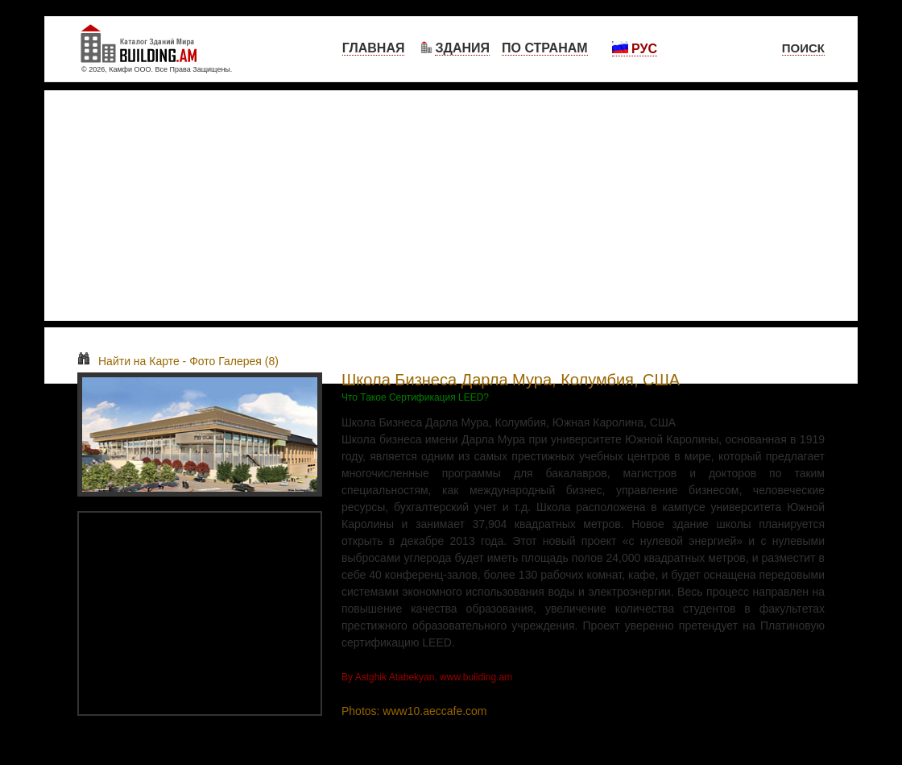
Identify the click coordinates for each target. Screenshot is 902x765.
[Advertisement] (451, 205)
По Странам (545, 48)
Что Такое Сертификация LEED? (415, 397)
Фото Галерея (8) (234, 361)
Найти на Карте (128, 361)
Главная (373, 48)
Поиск (803, 48)
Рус (634, 49)
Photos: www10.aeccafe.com (414, 711)
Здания (462, 48)
